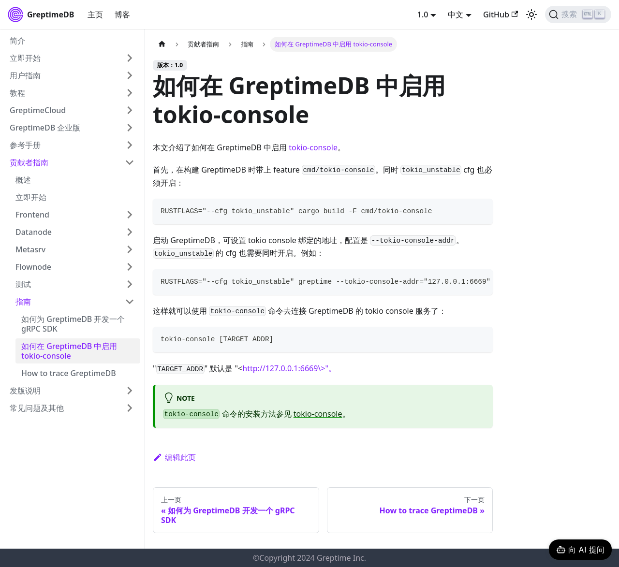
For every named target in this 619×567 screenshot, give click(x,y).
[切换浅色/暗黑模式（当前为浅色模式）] (531, 14)
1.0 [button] (422, 14)
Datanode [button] (33, 232)
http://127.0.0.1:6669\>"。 (289, 368)
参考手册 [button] (25, 145)
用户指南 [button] (25, 75)
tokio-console (313, 147)
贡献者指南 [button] (29, 162)
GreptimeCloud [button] (38, 110)
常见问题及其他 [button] (37, 408)
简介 (17, 40)
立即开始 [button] (25, 58)
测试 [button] (23, 284)
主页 (95, 14)
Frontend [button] (32, 214)
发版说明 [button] (25, 390)
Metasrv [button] (30, 249)
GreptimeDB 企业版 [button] (45, 127)
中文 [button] (455, 14)
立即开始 (30, 197)
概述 (23, 179)
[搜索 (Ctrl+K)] (578, 14)
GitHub (500, 14)
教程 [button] (17, 92)
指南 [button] (23, 301)
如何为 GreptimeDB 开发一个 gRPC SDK (73, 324)
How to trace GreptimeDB (68, 373)
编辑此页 (174, 457)
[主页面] (162, 44)
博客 (122, 14)
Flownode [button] (33, 267)
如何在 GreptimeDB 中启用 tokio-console (69, 351)
